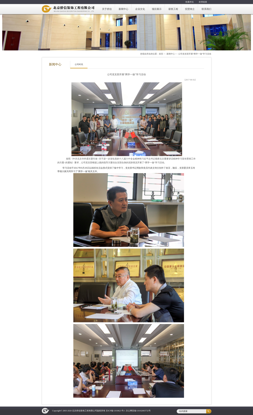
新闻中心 (123, 9)
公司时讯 (79, 64)
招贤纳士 (190, 9)
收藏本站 (189, 2)
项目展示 (157, 9)
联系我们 (206, 9)
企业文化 (140, 9)
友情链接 (203, 2)
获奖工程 (173, 9)
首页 (161, 54)
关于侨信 (107, 9)
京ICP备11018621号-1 (115, 410)
